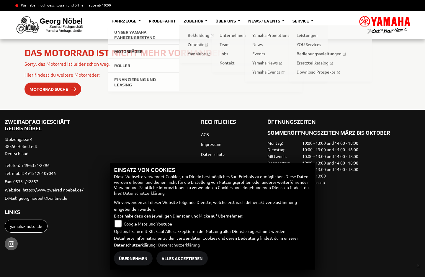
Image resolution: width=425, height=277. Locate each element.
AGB (205, 134)
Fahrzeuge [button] (124, 21)
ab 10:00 (103, 5)
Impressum (211, 144)
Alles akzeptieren (182, 258)
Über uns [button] (226, 21)
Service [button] (301, 21)
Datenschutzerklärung (144, 193)
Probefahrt (162, 21)
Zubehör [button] (194, 21)
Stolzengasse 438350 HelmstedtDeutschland (21, 146)
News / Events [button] (264, 21)
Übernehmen (133, 258)
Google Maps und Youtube (148, 223)
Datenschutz (213, 154)
